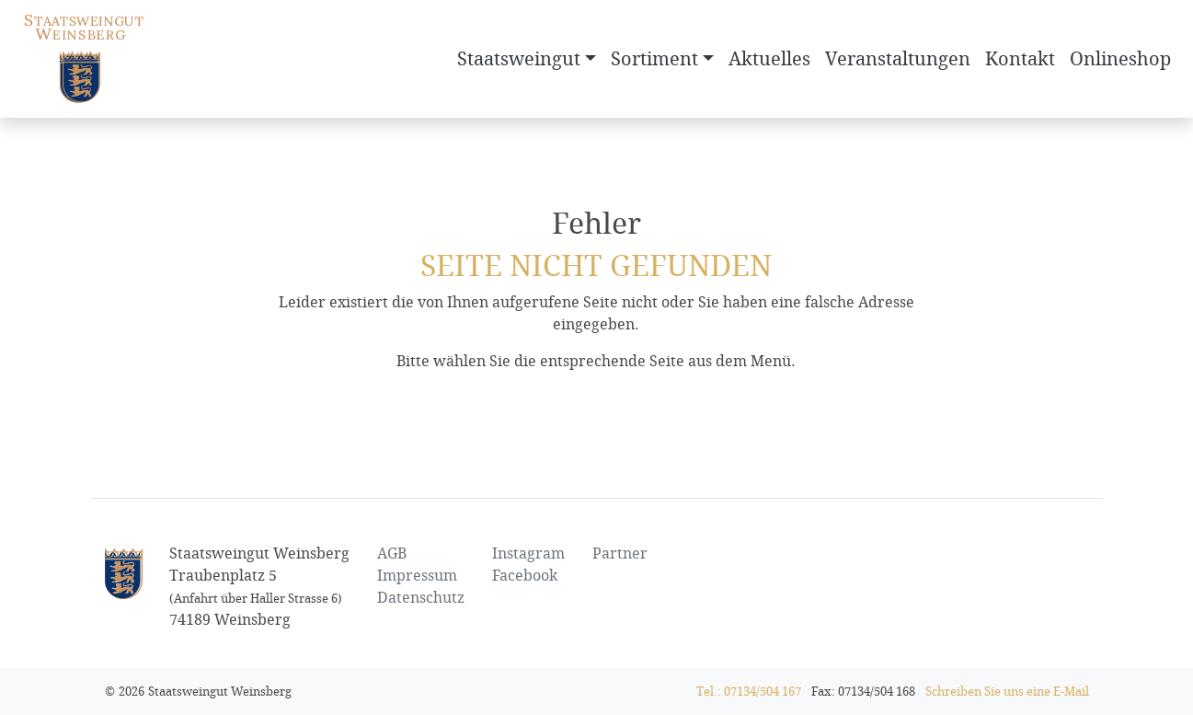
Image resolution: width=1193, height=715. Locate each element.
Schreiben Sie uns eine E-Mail (1007, 691)
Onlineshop (1120, 59)
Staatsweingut (518, 59)
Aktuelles (769, 59)
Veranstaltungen (897, 59)
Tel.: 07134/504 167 (748, 691)
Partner (620, 553)
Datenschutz (421, 597)
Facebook (524, 575)
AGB (392, 553)
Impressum (417, 575)
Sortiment (654, 59)
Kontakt (1020, 59)
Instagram (528, 553)
